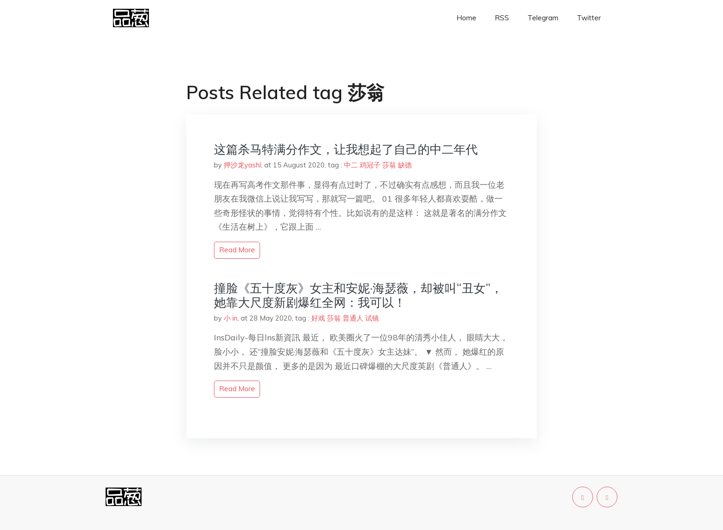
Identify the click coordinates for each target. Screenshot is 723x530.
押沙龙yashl (242, 165)
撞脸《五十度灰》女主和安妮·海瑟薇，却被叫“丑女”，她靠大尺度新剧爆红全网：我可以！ (358, 295)
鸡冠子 (370, 165)
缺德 (405, 165)
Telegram (542, 17)
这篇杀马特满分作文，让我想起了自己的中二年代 (346, 149)
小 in (230, 318)
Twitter (589, 17)
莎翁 (389, 165)
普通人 (353, 318)
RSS (502, 17)
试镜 (372, 318)
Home (466, 17)
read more (237, 249)
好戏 (318, 318)
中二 (351, 165)
